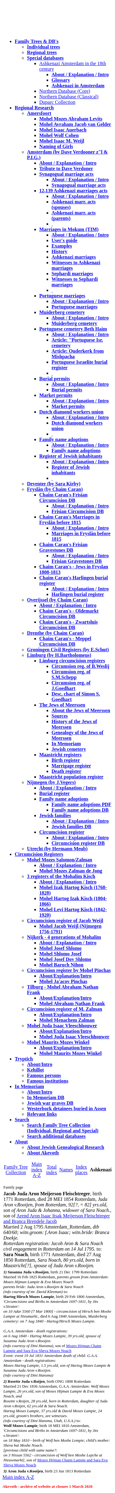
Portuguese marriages (62, 295)
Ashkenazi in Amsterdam (78, 85)
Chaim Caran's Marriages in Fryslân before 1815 (69, 519)
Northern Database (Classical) (68, 96)
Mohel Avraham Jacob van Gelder (75, 124)
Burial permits (54, 378)
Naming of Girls (56, 146)
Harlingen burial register (78, 594)
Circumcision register (61, 832)
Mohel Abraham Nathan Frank (72, 1003)
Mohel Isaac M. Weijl (61, 140)
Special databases (45, 58)
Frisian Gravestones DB (77, 561)
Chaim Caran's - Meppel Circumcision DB (65, 641)
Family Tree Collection (16, 1169)
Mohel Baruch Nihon (61, 964)
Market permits (55, 395)
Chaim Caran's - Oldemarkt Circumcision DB (68, 613)
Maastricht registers (60, 754)
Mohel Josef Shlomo (60, 948)
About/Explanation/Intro (65, 975)
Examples (62, 246)
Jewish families (55, 815)
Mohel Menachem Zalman (66, 1020)
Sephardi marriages (72, 273)
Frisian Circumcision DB (78, 511)
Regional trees (42, 52)
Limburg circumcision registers (72, 660)
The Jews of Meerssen (62, 704)
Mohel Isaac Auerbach (62, 129)
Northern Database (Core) (64, 91)
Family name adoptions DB (80, 810)
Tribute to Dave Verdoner (66, 168)
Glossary (61, 80)
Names (66, 1169)
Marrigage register (71, 765)
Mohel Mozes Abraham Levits (70, 118)
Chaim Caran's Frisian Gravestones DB (63, 547)
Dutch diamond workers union (71, 411)
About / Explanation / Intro (80, 74)
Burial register (54, 793)
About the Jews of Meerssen (81, 710)
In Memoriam (66, 743)
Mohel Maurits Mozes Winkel (70, 1053)
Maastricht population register (71, 776)
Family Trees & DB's (37, 41)
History (59, 251)
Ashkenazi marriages (74, 257)
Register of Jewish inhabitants (70, 456)
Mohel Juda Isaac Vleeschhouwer (74, 1036)
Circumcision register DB (78, 843)
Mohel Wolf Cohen (59, 135)
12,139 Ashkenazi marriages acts (73, 190)
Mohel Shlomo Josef (60, 953)
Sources (60, 716)
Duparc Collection (57, 102)
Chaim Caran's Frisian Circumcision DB (63, 497)
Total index (51, 1169)
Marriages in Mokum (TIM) (68, 229)
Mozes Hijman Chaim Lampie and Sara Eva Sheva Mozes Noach (52, 1348)
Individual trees (43, 46)
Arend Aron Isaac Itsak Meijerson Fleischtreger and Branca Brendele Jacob (56, 1218)
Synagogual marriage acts (66, 174)
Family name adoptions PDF (81, 804)
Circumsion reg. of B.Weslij (80, 666)
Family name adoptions (63, 439)
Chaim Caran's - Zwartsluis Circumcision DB (68, 624)
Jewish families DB (71, 826)
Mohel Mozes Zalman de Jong (70, 870)
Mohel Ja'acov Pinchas (63, 981)
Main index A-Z (36, 1170)
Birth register (66, 760)
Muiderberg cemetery (62, 312)
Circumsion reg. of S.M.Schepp (71, 674)
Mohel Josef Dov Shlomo (65, 959)
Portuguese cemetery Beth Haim (73, 328)
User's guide (64, 240)
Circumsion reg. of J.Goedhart (71, 685)
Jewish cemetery (69, 749)
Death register (66, 771)
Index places (81, 1169)
